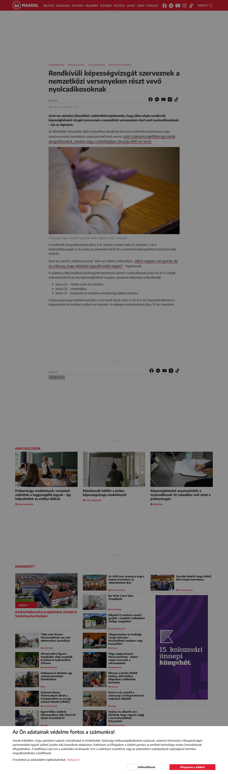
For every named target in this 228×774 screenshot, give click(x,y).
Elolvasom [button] (73, 759)
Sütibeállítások (146, 767)
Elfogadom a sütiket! (192, 767)
